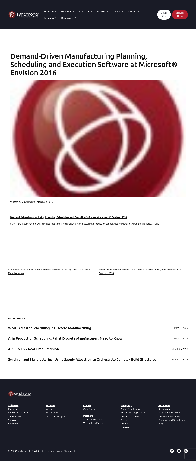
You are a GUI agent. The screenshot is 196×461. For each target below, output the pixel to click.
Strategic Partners (92, 419)
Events (124, 423)
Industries (85, 11)
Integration (52, 412)
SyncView (13, 423)
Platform (13, 409)
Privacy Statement (65, 451)
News (124, 420)
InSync (49, 409)
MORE (155, 223)
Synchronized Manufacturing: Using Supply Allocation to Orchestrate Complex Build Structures (82, 359)
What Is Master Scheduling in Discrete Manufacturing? (50, 328)
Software (50, 11)
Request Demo (179, 14)
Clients (118, 11)
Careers (125, 427)
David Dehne (28, 201)
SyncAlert (13, 420)
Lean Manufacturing (169, 416)
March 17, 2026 (180, 359)
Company (51, 18)
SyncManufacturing (18, 412)
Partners (134, 11)
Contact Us (164, 14)
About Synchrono (130, 409)
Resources (68, 18)
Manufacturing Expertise (134, 412)
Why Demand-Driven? (170, 412)
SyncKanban (15, 416)
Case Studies (90, 409)
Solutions (68, 11)
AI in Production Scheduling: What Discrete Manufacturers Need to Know (65, 338)
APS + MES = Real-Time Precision (33, 349)
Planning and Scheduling (171, 420)
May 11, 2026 (181, 327)
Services (103, 11)
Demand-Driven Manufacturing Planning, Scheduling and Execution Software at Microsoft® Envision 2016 (68, 217)
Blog (160, 423)
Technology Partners (94, 423)
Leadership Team (130, 416)
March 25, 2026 (180, 348)
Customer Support (56, 416)
